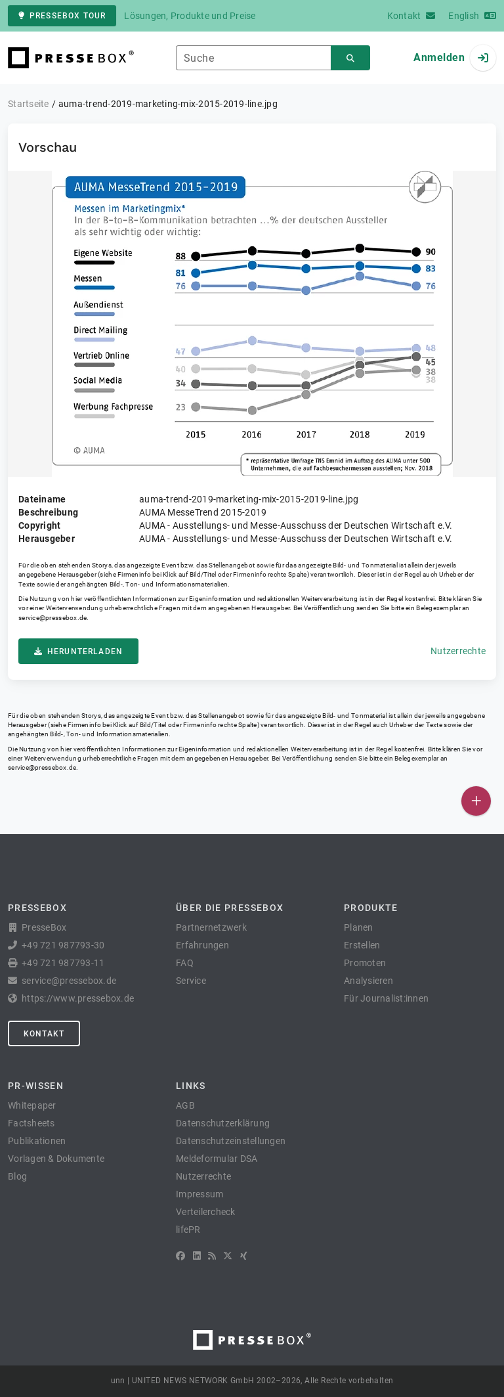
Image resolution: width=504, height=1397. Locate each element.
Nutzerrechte (458, 651)
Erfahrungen (202, 945)
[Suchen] (350, 58)
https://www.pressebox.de (78, 998)
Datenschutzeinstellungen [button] (230, 1141)
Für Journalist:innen (386, 998)
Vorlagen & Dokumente (56, 1158)
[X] (227, 1255)
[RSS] (212, 1255)
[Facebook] (180, 1255)
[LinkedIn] (197, 1255)
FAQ (185, 963)
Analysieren (368, 980)
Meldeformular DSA (216, 1158)
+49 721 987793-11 (63, 963)
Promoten (365, 963)
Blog (17, 1176)
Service (191, 980)
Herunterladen (78, 651)
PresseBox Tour (62, 15)
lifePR (188, 1229)
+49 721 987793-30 (63, 945)
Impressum (199, 1194)
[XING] (243, 1255)
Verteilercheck (206, 1212)
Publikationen (37, 1141)
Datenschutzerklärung (223, 1123)
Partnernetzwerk (211, 927)
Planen (358, 927)
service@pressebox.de (52, 617)
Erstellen (362, 945)
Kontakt (44, 1033)
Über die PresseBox (230, 907)
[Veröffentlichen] (476, 801)
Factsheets (31, 1123)
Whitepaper (32, 1105)
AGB (185, 1105)
